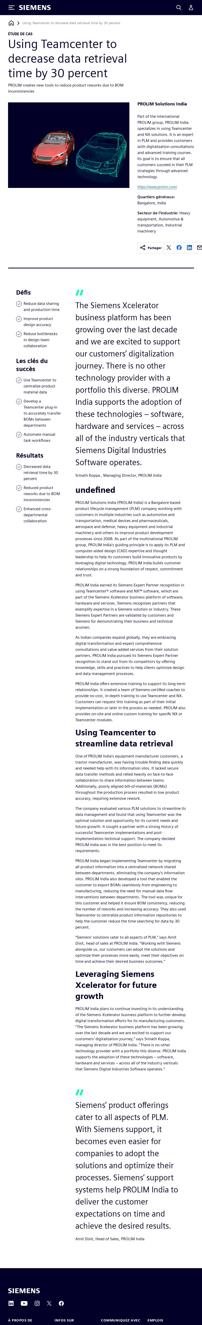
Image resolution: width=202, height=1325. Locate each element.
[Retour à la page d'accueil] (11, 23)
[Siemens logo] (35, 7)
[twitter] (169, 248)
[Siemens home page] (24, 1290)
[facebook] (179, 248)
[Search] (179, 8)
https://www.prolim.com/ (157, 187)
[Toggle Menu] (11, 7)
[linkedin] (189, 248)
